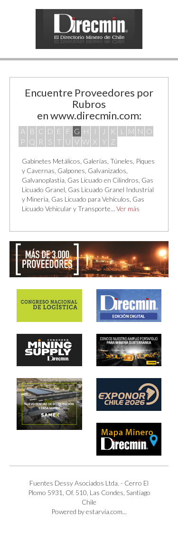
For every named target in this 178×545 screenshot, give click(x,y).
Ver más (128, 208)
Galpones (71, 170)
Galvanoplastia (43, 180)
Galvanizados (107, 170)
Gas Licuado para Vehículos (90, 199)
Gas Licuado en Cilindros (103, 180)
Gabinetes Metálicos (51, 161)
